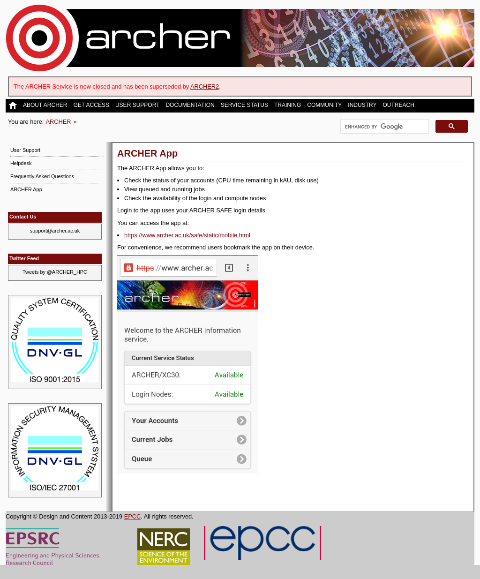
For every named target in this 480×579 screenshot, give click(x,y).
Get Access (91, 105)
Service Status (244, 105)
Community (324, 105)
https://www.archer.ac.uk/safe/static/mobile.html (187, 235)
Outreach (398, 105)
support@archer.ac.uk (55, 230)
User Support (137, 105)
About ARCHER (45, 105)
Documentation (189, 105)
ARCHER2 (204, 86)
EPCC (132, 516)
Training (287, 105)
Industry (362, 105)
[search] (383, 126)
